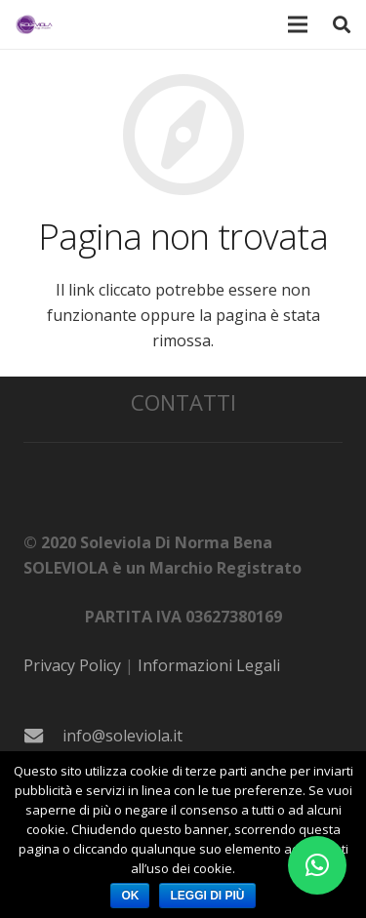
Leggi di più (207, 895)
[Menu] (298, 24)
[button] (317, 865)
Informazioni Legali (209, 665)
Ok (130, 895)
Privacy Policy (72, 665)
